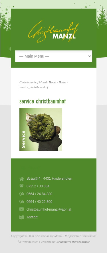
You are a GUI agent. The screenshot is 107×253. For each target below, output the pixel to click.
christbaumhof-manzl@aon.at (49, 209)
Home (52, 82)
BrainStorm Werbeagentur (73, 241)
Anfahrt (32, 217)
